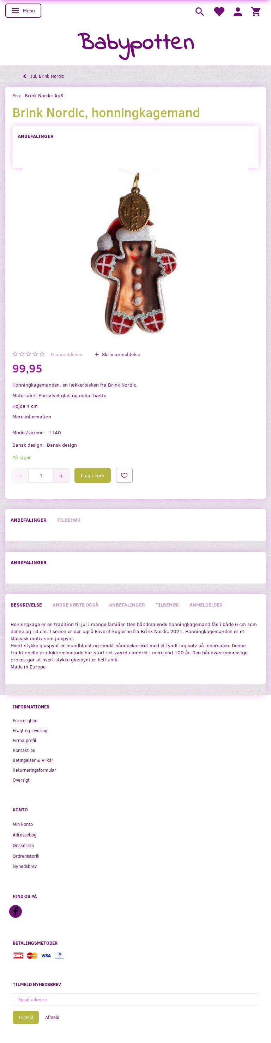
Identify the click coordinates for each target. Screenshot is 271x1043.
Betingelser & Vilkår (33, 760)
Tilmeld (25, 1017)
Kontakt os (24, 750)
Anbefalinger (36, 136)
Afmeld (52, 1017)
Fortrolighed (25, 720)
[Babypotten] (135, 43)
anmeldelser (67, 354)
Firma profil (24, 740)
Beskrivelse (26, 604)
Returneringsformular (34, 770)
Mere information (31, 416)
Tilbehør (68, 519)
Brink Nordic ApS (44, 95)
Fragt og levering (30, 730)
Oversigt (21, 780)
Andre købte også (75, 604)
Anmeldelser (206, 604)
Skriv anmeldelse (120, 354)
